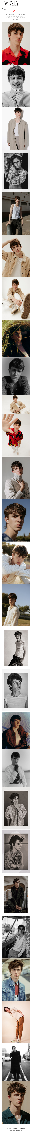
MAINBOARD (19, 1130)
